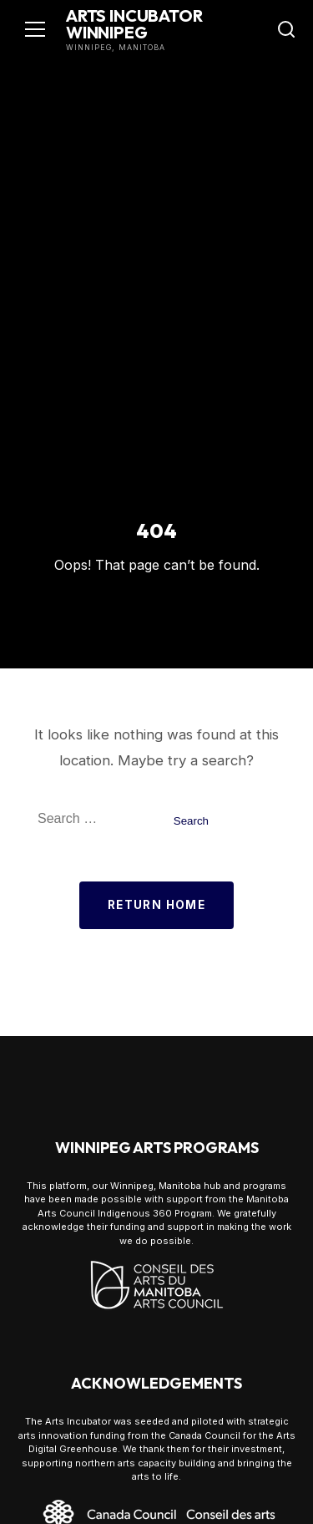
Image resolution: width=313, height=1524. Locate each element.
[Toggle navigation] (35, 29)
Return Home (156, 905)
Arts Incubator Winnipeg (134, 24)
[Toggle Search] (286, 29)
